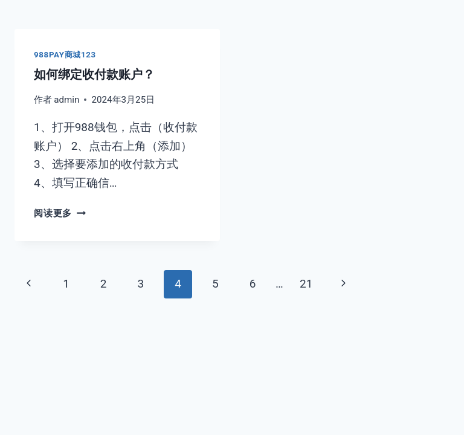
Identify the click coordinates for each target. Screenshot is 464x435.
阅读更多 (60, 213)
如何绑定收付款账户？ (94, 74)
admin (66, 99)
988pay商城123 (65, 54)
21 (306, 284)
